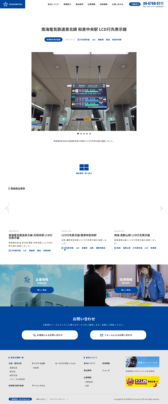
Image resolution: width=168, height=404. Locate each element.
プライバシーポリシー (57, 399)
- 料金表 (35, 368)
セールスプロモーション (65, 363)
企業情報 (91, 4)
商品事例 (79, 4)
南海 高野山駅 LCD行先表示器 (132, 235)
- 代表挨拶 (88, 382)
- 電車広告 (13, 368)
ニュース (106, 370)
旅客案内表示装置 (16, 385)
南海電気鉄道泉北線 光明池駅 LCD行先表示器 (30, 236)
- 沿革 (86, 386)
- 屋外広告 (13, 375)
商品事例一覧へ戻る (84, 169)
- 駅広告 (12, 371)
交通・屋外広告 (15, 363)
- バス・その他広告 (17, 379)
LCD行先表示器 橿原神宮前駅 (79, 235)
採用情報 (103, 4)
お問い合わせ (117, 4)
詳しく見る (42, 290)
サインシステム (38, 385)
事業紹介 (67, 4)
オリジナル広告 (38, 363)
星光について (53, 4)
